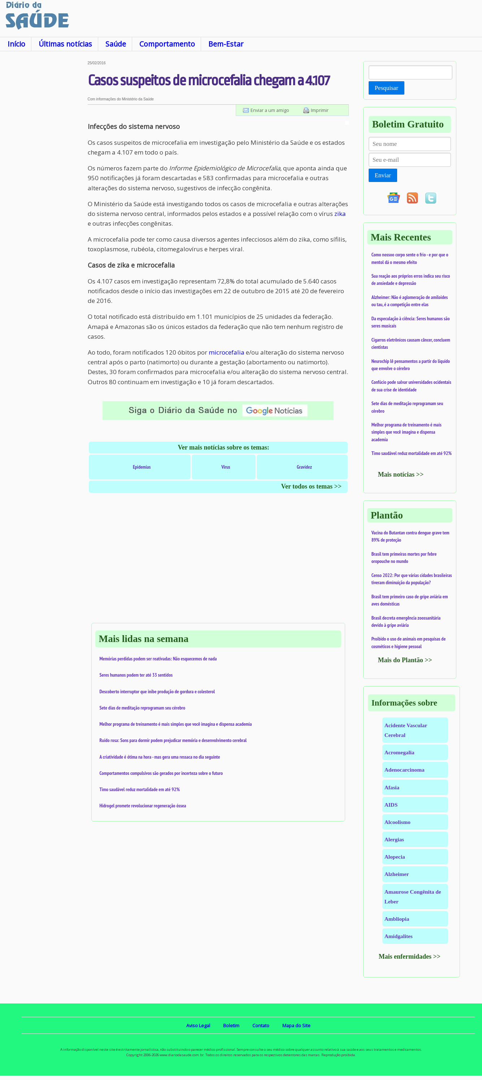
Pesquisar (386, 87)
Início (16, 44)
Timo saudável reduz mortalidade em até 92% (140, 789)
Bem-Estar (225, 44)
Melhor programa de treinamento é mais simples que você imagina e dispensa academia (176, 724)
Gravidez (304, 467)
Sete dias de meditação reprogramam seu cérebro (143, 707)
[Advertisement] (44, 169)
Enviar (383, 175)
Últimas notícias (65, 44)
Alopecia (395, 857)
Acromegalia (399, 752)
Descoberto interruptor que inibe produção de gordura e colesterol (157, 691)
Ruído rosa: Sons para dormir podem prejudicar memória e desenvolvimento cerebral (173, 740)
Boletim (231, 1025)
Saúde (115, 44)
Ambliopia (397, 919)
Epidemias (142, 467)
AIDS (391, 805)
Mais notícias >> (401, 474)
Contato (260, 1025)
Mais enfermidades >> (410, 956)
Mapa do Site (296, 1025)
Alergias (394, 839)
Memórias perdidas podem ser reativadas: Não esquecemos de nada (158, 658)
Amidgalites (399, 936)
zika (340, 213)
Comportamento (167, 44)
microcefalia (226, 352)
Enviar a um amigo (270, 110)
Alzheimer (397, 874)
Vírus (225, 467)
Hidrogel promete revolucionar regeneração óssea (143, 805)
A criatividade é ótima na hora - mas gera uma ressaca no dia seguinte (160, 757)
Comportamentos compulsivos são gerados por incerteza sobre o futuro (161, 773)
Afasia (392, 787)
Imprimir (320, 110)
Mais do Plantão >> (405, 660)
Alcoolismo (398, 822)
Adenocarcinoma (405, 770)
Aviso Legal (198, 1025)
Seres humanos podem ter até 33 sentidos (136, 675)
